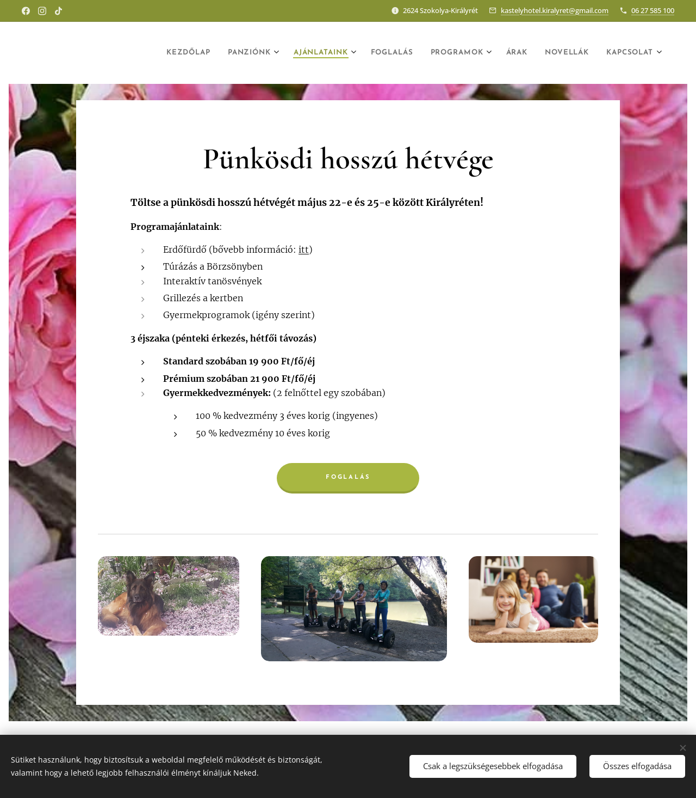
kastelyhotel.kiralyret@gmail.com (554, 10)
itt (304, 249)
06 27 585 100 (652, 10)
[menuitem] (136, 52)
